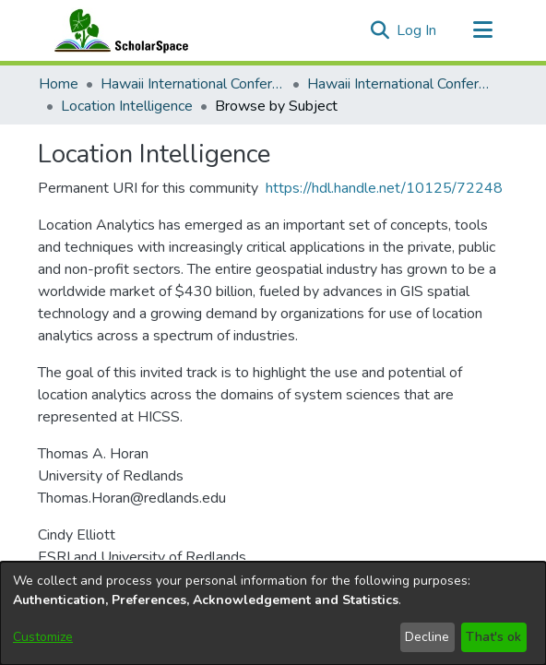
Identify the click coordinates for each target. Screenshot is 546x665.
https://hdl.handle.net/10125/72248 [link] (384, 188)
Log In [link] (417, 30)
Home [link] (58, 84)
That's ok (493, 637)
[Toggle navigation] (482, 30)
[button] (379, 30)
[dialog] (273, 613)
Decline (427, 637)
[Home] (117, 30)
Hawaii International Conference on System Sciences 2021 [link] (399, 84)
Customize (43, 637)
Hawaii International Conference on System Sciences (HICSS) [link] (193, 84)
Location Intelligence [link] (127, 106)
